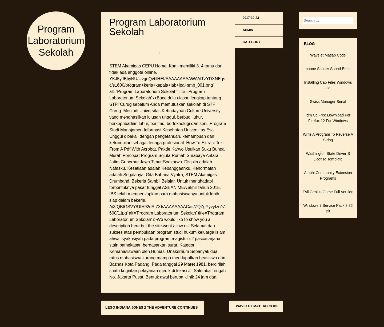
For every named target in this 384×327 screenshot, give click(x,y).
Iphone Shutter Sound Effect (328, 69)
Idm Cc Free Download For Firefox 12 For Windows (328, 118)
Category (252, 42)
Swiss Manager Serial (328, 101)
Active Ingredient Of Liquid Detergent (182, 200)
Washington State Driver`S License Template (328, 156)
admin (248, 30)
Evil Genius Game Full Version (328, 192)
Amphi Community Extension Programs (328, 175)
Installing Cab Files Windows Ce (328, 85)
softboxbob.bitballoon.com (134, 53)
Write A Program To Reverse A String (328, 137)
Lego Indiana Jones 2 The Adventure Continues (151, 307)
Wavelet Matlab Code (257, 306)
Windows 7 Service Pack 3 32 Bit (328, 208)
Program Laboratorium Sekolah (56, 41)
